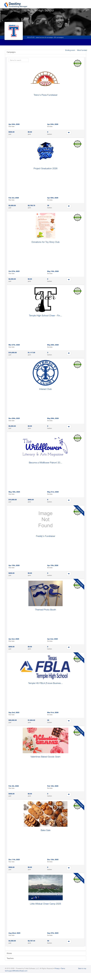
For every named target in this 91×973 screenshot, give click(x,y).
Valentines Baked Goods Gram (45, 756)
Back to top (82, 968)
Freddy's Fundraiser (45, 536)
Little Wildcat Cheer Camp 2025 (45, 903)
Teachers (10, 958)
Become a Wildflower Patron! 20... (45, 462)
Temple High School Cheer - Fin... (45, 315)
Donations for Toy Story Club (46, 242)
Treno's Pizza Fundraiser (45, 95)
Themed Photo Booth (45, 609)
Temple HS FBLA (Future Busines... (45, 683)
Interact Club (45, 389)
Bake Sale (45, 830)
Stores (9, 953)
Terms (63, 968)
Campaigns (11, 52)
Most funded (82, 50)
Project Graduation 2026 (45, 168)
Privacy (57, 968)
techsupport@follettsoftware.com (16, 971)
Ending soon (70, 50)
